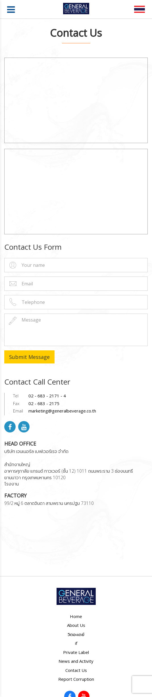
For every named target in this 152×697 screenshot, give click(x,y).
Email (18, 411)
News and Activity (76, 661)
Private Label (76, 652)
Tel (15, 396)
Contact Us (76, 670)
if (76, 643)
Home (76, 616)
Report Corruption (76, 679)
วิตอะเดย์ (76, 634)
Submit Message (29, 356)
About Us (76, 625)
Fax (16, 403)
